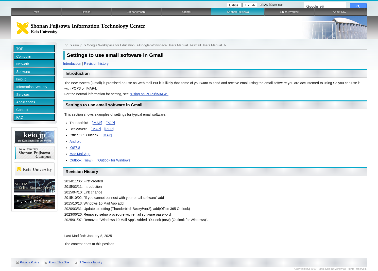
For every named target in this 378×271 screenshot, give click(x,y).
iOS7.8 (74, 148)
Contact (22, 110)
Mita (36, 11)
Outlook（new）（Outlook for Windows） (101, 160)
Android (75, 141)
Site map (277, 4)
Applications (25, 102)
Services (23, 94)
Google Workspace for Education (111, 45)
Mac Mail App (79, 154)
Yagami (186, 11)
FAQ (265, 4)
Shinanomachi (136, 11)
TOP (19, 49)
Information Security (31, 87)
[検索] (324, 6)
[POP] (110, 123)
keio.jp (21, 79)
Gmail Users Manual (207, 45)
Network (22, 64)
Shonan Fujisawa (238, 11)
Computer (24, 56)
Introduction (72, 63)
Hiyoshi (86, 11)
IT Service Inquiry (90, 262)
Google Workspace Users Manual (164, 45)
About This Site (58, 262)
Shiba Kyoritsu (289, 11)
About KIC (339, 11)
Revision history (96, 63)
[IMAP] (97, 123)
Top (66, 45)
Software (23, 72)
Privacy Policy (30, 262)
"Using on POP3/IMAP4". (149, 94)
